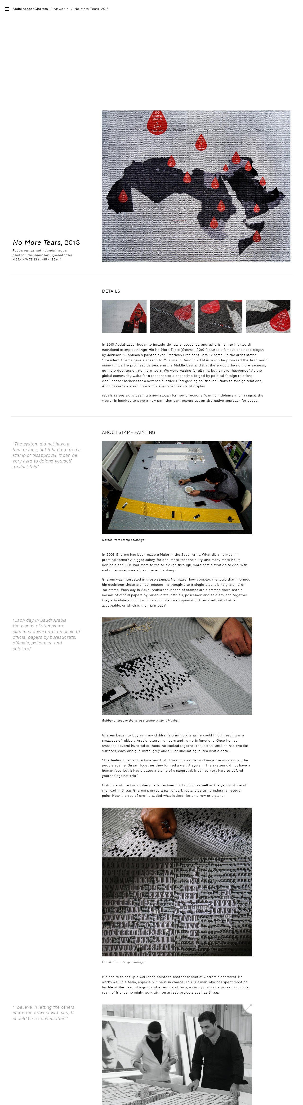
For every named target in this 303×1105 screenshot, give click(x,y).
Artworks (61, 8)
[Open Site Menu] (7, 9)
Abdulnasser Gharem (30, 9)
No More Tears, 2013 (92, 8)
